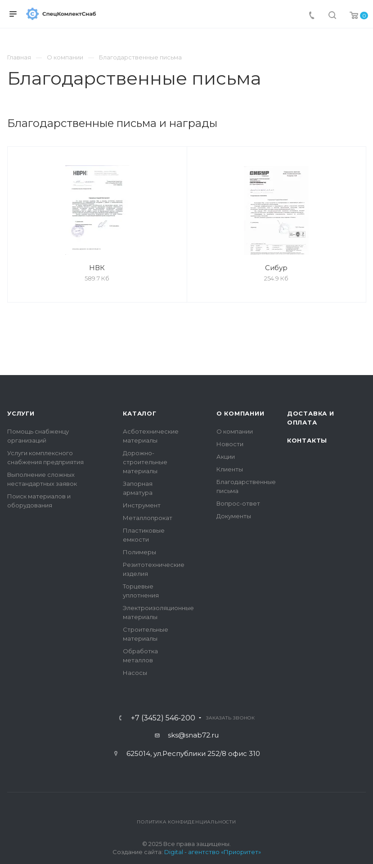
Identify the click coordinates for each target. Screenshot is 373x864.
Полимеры (139, 552)
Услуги (21, 413)
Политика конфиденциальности (186, 822)
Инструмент (142, 505)
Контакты (307, 440)
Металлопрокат (147, 517)
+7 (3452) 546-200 (163, 718)
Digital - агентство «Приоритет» (212, 851)
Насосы (135, 672)
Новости (229, 444)
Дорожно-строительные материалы (145, 462)
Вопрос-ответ (238, 503)
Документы (233, 516)
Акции (225, 456)
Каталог (140, 413)
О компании (240, 413)
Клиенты (229, 469)
